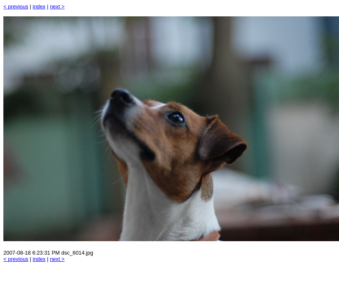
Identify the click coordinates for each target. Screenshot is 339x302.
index (39, 6)
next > (57, 6)
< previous (15, 6)
